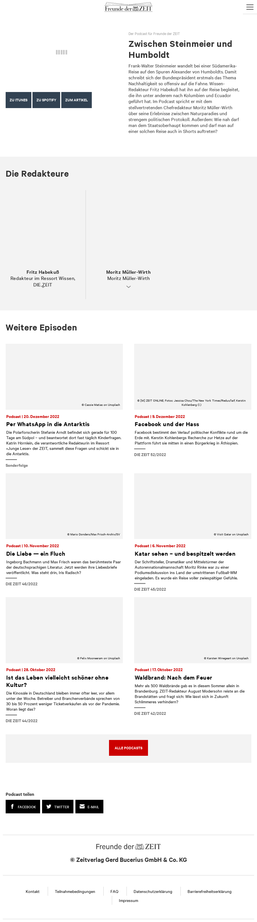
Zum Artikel (76, 99)
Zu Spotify (46, 99)
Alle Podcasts (128, 747)
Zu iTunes (18, 99)
